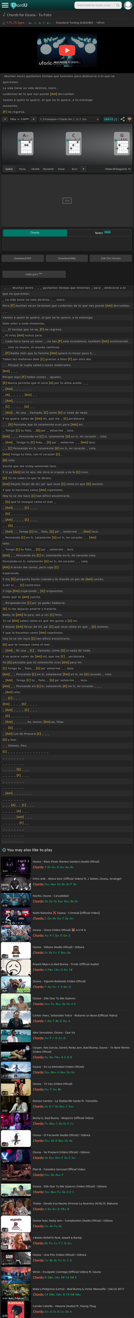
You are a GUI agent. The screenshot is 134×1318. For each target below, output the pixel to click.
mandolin (48, 168)
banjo (61, 168)
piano (22, 168)
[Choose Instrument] (83, 169)
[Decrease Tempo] (5, 119)
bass (75, 168)
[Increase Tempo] (33, 119)
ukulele (35, 168)
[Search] (117, 5)
